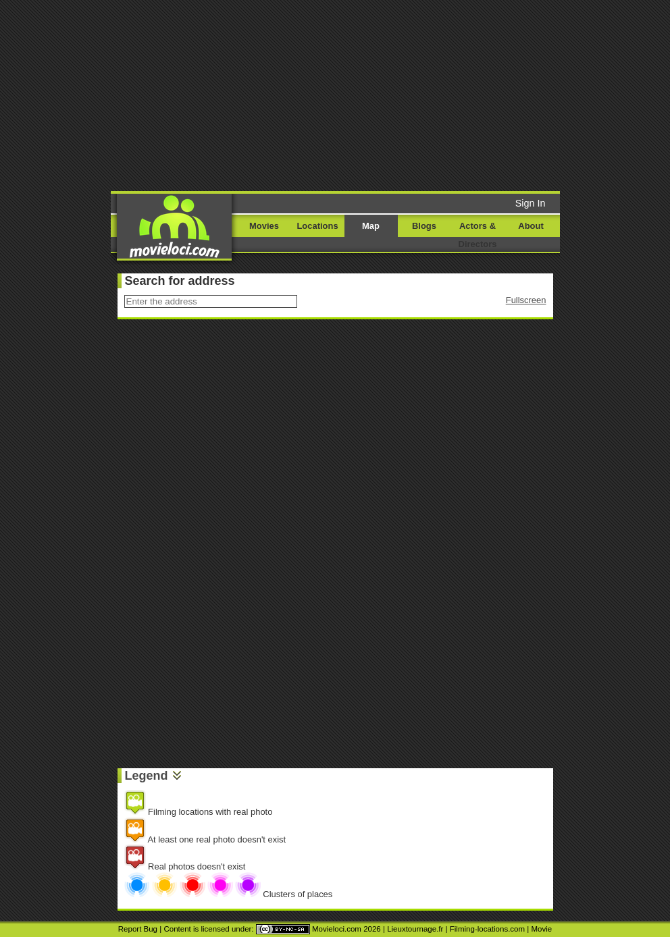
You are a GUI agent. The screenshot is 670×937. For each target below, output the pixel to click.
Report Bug (137, 929)
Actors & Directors (478, 235)
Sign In (530, 203)
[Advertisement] (357, 94)
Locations (317, 226)
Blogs (424, 226)
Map (371, 226)
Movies (264, 226)
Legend (146, 775)
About (530, 226)
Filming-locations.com (487, 929)
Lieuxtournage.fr (415, 929)
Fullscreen (526, 300)
